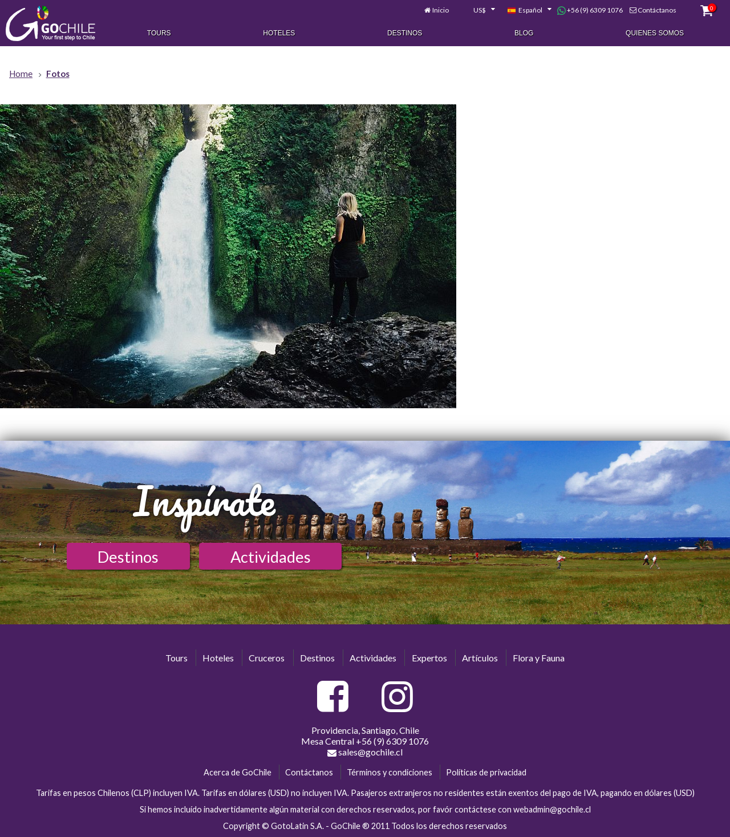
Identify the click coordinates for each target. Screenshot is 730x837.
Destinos (404, 33)
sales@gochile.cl (365, 752)
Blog (523, 33)
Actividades (270, 556)
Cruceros (267, 657)
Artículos (480, 657)
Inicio (440, 10)
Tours (159, 33)
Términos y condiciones (389, 772)
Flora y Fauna (539, 657)
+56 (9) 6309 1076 (590, 10)
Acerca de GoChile (237, 772)
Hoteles (279, 33)
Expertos (429, 657)
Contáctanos (657, 10)
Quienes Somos (655, 33)
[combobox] (478, 10)
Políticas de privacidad (486, 772)
